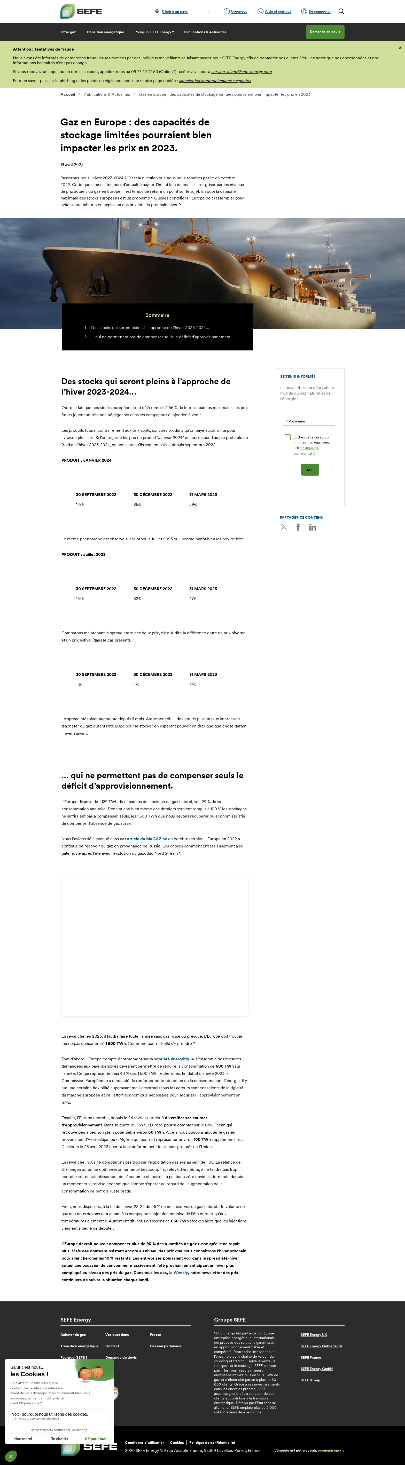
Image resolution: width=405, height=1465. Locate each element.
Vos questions (117, 1334)
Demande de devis (325, 31)
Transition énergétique (105, 32)
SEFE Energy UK (314, 1334)
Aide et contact (274, 11)
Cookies (177, 1442)
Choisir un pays (175, 11)
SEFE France (311, 1357)
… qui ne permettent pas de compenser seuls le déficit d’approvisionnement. (161, 336)
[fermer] (400, 47)
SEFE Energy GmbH (317, 1368)
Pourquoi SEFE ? (73, 1357)
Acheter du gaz (73, 1334)
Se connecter (316, 11)
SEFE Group (310, 1380)
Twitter (284, 527)
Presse (155, 1334)
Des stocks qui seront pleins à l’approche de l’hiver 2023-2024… (150, 327)
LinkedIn (312, 527)
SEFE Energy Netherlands (321, 1346)
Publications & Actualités (205, 32)
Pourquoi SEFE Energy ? (154, 32)
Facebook (298, 527)
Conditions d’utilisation (145, 1442)
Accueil (67, 94)
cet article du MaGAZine (143, 838)
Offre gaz (68, 32)
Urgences (235, 11)
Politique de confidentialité (212, 1442)
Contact (112, 1346)
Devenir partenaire (166, 1346)
